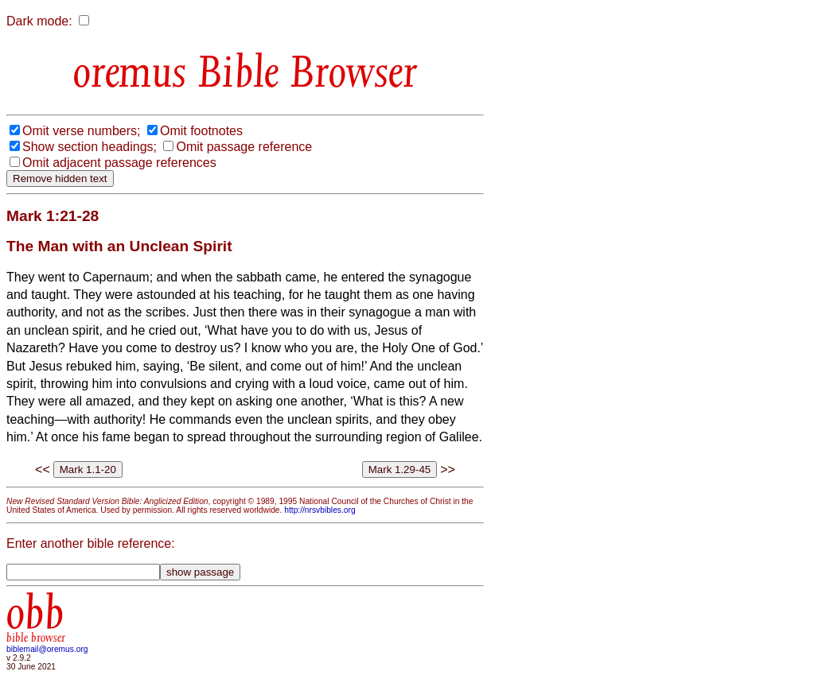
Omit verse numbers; (81, 131)
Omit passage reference (244, 146)
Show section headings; (89, 146)
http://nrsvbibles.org (319, 510)
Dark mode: (39, 21)
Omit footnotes (201, 131)
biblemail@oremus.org (47, 649)
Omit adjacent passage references (119, 162)
